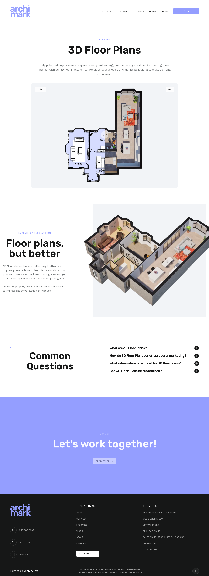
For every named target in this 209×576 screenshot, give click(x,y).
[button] (108, 11)
